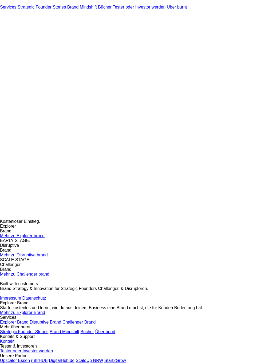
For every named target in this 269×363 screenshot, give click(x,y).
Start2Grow (115, 360)
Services (8, 7)
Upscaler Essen (15, 360)
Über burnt (177, 7)
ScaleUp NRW (89, 360)
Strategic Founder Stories (42, 7)
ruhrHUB (39, 360)
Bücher (105, 7)
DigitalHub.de (61, 360)
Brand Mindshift (82, 7)
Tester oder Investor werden (139, 7)
